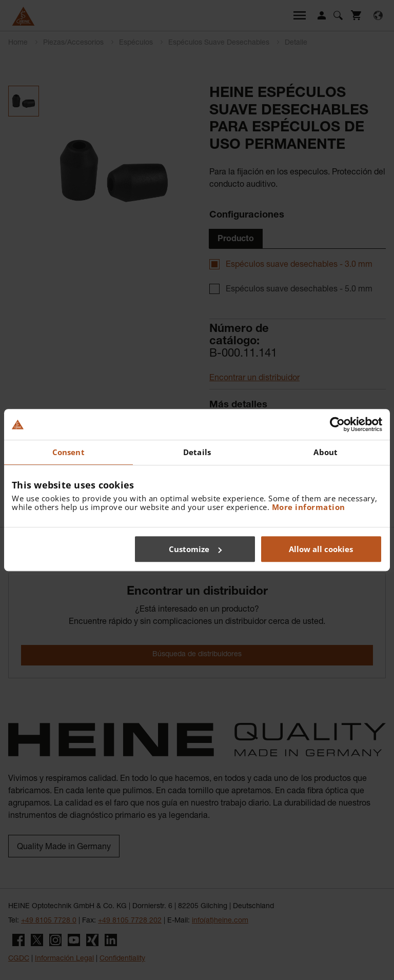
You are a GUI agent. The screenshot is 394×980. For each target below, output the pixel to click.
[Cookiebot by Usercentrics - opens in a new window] (337, 424)
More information (308, 507)
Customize (195, 549)
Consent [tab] (68, 452)
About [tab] (325, 452)
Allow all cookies (321, 549)
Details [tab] (197, 452)
